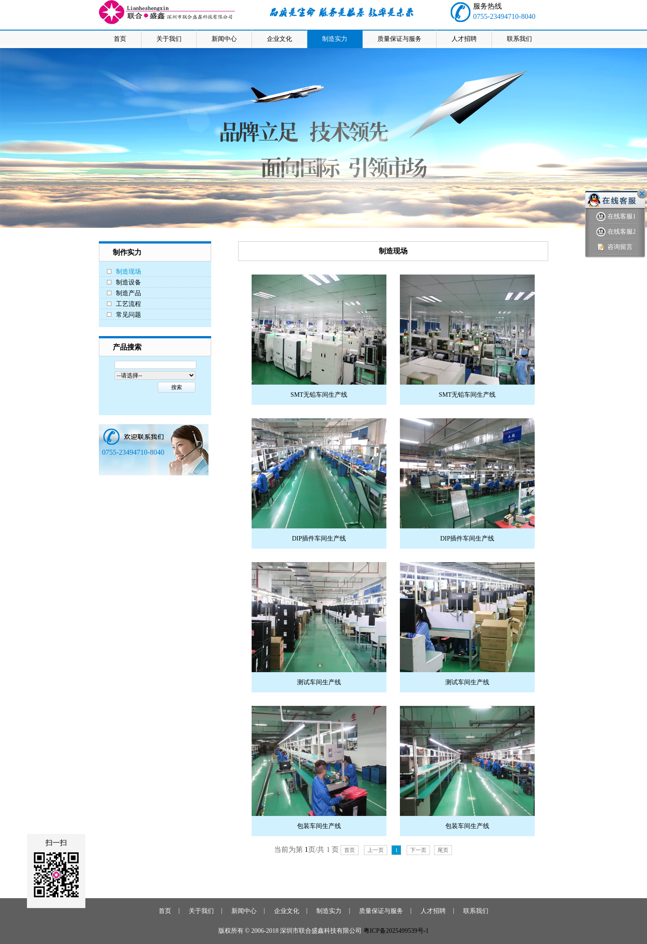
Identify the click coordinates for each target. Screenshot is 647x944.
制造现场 (128, 271)
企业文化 (286, 911)
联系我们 (475, 911)
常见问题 (128, 314)
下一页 (418, 850)
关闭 (642, 194)
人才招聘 (433, 911)
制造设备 (128, 282)
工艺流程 (128, 304)
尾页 (443, 850)
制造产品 (128, 293)
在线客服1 (616, 217)
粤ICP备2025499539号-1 (396, 930)
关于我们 (201, 911)
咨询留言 (614, 247)
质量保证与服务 (381, 911)
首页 (349, 850)
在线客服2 (616, 232)
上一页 (376, 850)
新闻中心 (244, 911)
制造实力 (328, 911)
